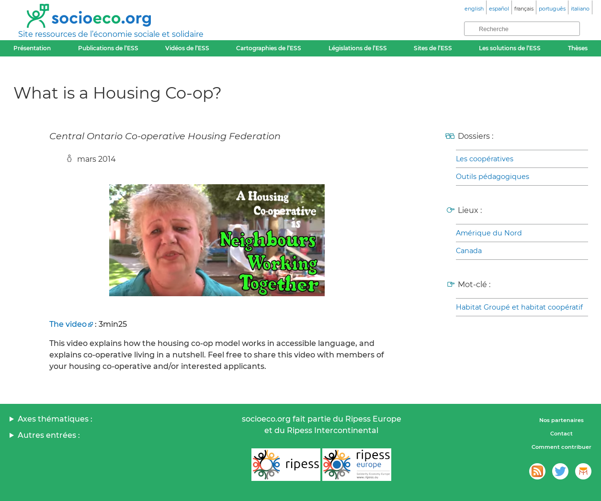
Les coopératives (484, 159)
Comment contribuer (561, 447)
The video (68, 324)
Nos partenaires (561, 420)
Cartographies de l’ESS (268, 48)
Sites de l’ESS (433, 48)
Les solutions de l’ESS (510, 48)
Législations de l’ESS (358, 48)
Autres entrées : (49, 435)
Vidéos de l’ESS (187, 48)
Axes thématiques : (55, 418)
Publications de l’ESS (108, 48)
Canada (469, 250)
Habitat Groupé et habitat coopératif (519, 307)
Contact (561, 433)
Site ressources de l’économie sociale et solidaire (111, 34)
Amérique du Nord (489, 233)
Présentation (32, 48)
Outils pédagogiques (492, 176)
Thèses (578, 48)
